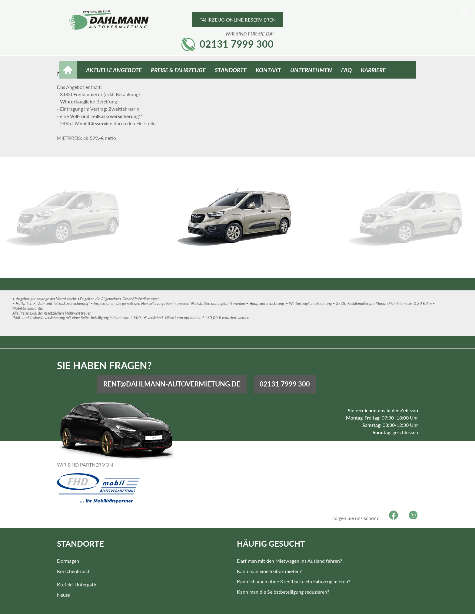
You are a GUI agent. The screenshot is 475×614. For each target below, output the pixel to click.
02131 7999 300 (379, 22)
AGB (341, 604)
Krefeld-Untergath (164, 548)
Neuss (151, 558)
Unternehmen (311, 49)
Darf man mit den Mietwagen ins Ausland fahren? (282, 545)
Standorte (231, 49)
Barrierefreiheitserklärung (273, 604)
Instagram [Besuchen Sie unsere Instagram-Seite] (411, 499)
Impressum (318, 604)
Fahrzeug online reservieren (237, 19)
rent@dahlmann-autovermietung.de (272, 370)
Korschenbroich (75, 555)
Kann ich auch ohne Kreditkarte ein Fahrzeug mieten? (287, 565)
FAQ (346, 49)
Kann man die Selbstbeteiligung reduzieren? (276, 576)
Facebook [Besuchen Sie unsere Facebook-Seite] (391, 499)
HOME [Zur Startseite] (68, 49)
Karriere (373, 49)
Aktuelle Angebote (114, 49)
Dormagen (70, 545)
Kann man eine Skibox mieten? (262, 555)
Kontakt (268, 49)
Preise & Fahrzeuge (178, 49)
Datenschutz (388, 604)
